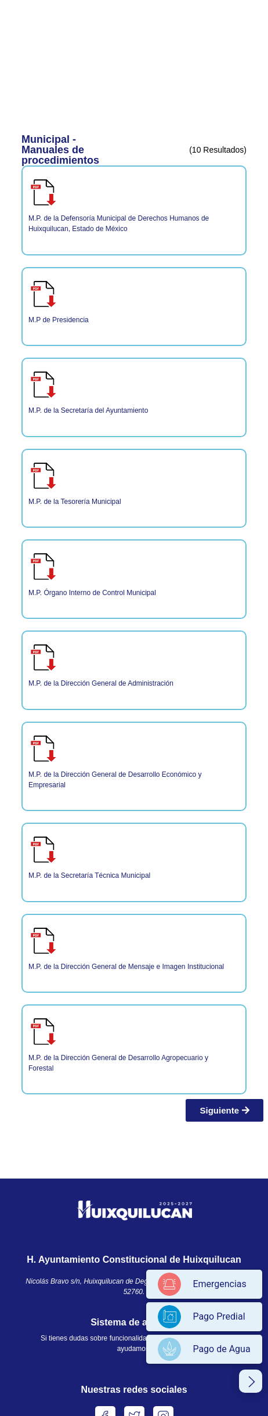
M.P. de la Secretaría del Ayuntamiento (88, 410)
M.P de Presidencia (58, 320)
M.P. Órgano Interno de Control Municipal (92, 593)
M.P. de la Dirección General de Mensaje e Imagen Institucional (126, 967)
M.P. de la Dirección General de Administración (100, 683)
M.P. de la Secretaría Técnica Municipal (89, 875)
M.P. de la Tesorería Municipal (74, 502)
